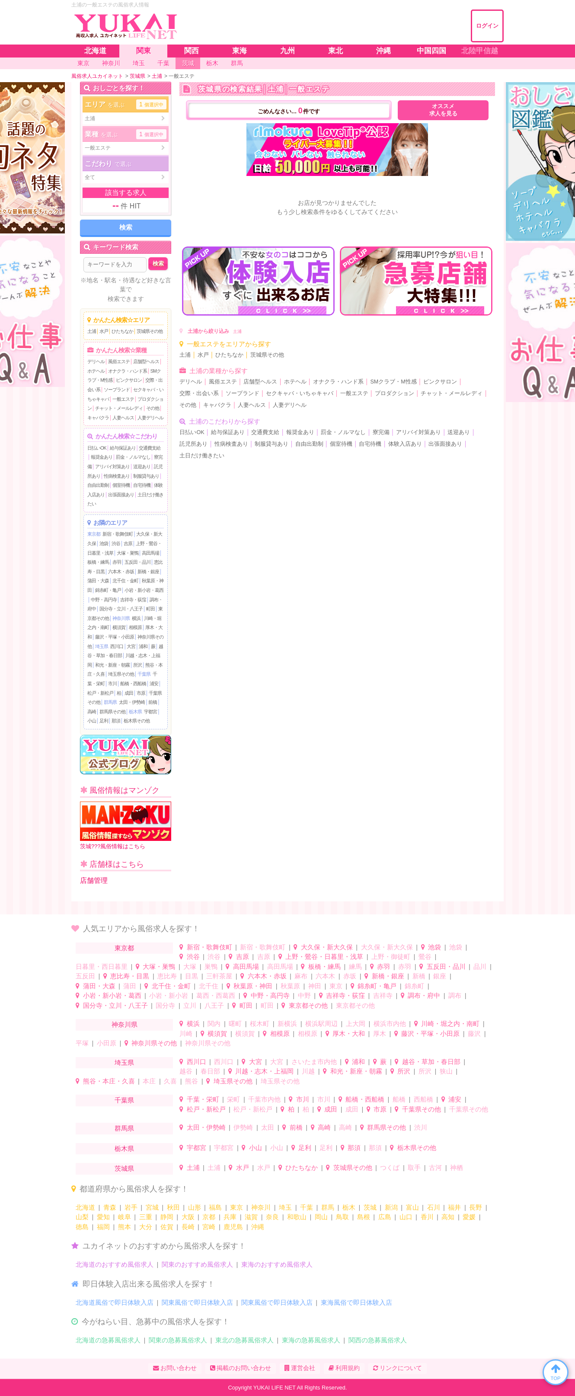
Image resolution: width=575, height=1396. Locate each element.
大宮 (131, 646)
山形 (194, 1207)
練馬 (355, 966)
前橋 (152, 702)
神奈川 (261, 1207)
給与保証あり (123, 447)
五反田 (85, 976)
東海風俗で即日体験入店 (356, 1302)
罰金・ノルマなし (133, 457)
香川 (427, 1216)
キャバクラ (98, 417)
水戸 (103, 331)
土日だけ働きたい (201, 456)
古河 (435, 1167)
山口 (405, 1216)
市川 (112, 683)
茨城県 (124, 1168)
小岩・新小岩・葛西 (144, 590)
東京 (335, 986)
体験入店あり (405, 444)
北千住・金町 (125, 580)
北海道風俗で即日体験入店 (114, 1302)
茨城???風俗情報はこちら (125, 826)
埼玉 (285, 1207)
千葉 (306, 1207)
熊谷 (191, 1081)
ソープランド (117, 389)
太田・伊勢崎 (132, 702)
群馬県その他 (112, 711)
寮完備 (381, 432)
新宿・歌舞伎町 (117, 534)
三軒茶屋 (219, 976)
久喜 (170, 1081)
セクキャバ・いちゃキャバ (299, 393)
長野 (475, 1207)
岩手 (131, 1207)
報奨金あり (101, 457)
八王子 (214, 1005)
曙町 (235, 1023)
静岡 (166, 1216)
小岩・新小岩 (168, 995)
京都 (208, 1216)
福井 (454, 1207)
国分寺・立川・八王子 (121, 608)
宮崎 (208, 1226)
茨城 (370, 1207)
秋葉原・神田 (252, 986)
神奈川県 (121, 618)
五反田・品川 (137, 562)
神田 (314, 986)
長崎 (188, 1226)
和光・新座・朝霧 (112, 665)
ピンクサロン (129, 380)
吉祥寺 (383, 995)
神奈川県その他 (154, 1043)
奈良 (272, 1216)
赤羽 (116, 562)
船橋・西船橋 (133, 683)
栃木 (348, 1207)
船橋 (399, 1099)
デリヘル (96, 361)
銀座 (439, 976)
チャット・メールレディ (119, 408)
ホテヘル (96, 371)
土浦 (91, 331)
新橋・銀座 (148, 571)
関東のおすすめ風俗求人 (197, 1264)
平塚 (82, 1043)
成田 (129, 693)
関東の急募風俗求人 (178, 1340)
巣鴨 (210, 966)
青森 (109, 1207)
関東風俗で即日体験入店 (197, 1302)
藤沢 (474, 1033)
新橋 (418, 976)
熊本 (124, 1226)
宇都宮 (150, 711)
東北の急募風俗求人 (244, 1340)
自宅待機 (141, 485)
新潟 (391, 1207)
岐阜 (124, 1216)
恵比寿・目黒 (129, 976)
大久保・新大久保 (327, 947)
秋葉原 (290, 986)
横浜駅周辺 (321, 1023)
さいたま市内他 (314, 1061)
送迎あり (141, 466)
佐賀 (166, 1226)
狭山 (446, 1071)
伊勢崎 (243, 1127)
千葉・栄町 (203, 1099)
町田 (150, 608)
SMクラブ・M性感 (393, 382)
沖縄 (257, 1226)
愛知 (103, 1216)
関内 (214, 1023)
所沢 (137, 665)
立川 (189, 1005)
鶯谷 (424, 956)
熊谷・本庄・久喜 (109, 1081)
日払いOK (96, 447)
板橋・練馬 (98, 562)
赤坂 (349, 976)
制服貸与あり (146, 476)
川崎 (185, 1033)
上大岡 (355, 1023)
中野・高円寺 (104, 599)
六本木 (325, 976)
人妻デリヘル (150, 417)
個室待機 (121, 485)
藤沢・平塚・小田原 (114, 636)
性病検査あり (117, 476)
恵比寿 (167, 976)
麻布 (300, 976)
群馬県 (110, 702)
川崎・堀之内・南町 (450, 1023)
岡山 (321, 1216)
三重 (145, 1216)
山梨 (82, 1216)
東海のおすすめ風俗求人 (277, 1264)
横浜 (136, 618)
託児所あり (193, 444)
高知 (447, 1216)
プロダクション (394, 393)
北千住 (208, 986)
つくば (389, 1167)
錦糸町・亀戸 (108, 590)
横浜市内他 (390, 1023)
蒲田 (129, 986)
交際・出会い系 (199, 393)
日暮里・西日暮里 (102, 966)
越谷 (185, 1071)
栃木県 (135, 711)
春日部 (210, 1071)
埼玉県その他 (121, 674)
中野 (304, 995)
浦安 (154, 683)
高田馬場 (150, 553)
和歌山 (297, 1216)
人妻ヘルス (123, 417)
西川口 (116, 646)
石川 (433, 1207)
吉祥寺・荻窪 (133, 599)
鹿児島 (233, 1226)
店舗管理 (94, 880)
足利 (103, 720)
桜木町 (259, 1023)
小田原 (106, 1043)
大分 (145, 1226)
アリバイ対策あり (112, 466)
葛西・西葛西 (215, 995)
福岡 (103, 1226)
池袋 (103, 543)
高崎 (91, 711)
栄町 (233, 1099)
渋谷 (116, 543)
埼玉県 (101, 646)
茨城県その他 (150, 331)
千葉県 (143, 674)
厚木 (379, 1033)
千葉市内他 (264, 1099)
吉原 (128, 543)
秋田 (173, 1207)
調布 (454, 995)
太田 (267, 1127)
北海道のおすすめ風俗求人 (114, 1264)
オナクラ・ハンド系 (127, 371)
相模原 (135, 627)
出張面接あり (121, 494)
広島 (384, 1216)
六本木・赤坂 (121, 571)
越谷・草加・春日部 (431, 1061)
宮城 (152, 1207)
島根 (363, 1216)
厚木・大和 (348, 1033)
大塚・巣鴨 (127, 553)
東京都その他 (308, 1005)
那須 (116, 720)
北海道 (85, 1207)
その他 (152, 408)
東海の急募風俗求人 (311, 1340)
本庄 (149, 1081)
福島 (215, 1207)
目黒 (191, 976)
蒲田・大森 (98, 580)
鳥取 (342, 1216)
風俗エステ (119, 361)
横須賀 (118, 627)
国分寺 (165, 1005)
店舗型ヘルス (146, 361)
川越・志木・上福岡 (264, 1071)
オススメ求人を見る (443, 110)
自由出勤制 (98, 485)
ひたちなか (122, 331)
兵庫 (230, 1216)
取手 (414, 1167)
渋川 (420, 1127)
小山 (91, 720)
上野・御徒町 (390, 956)
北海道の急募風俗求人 (108, 1340)
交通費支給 (149, 447)
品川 (479, 966)
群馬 (327, 1207)
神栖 (456, 1167)
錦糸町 (414, 986)
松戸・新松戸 (100, 693)
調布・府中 (424, 995)
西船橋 (423, 1099)
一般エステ (123, 399)
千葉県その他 (421, 1109)
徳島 (82, 1226)
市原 (141, 693)
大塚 (189, 966)
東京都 (93, 534)
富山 (412, 1207)
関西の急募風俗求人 (377, 1340)
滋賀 (251, 1216)
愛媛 (469, 1216)
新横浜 (287, 1023)
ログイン (487, 25)
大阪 (188, 1216)
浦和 (143, 646)
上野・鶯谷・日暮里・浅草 (324, 956)
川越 (308, 1071)
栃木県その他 (137, 720)
